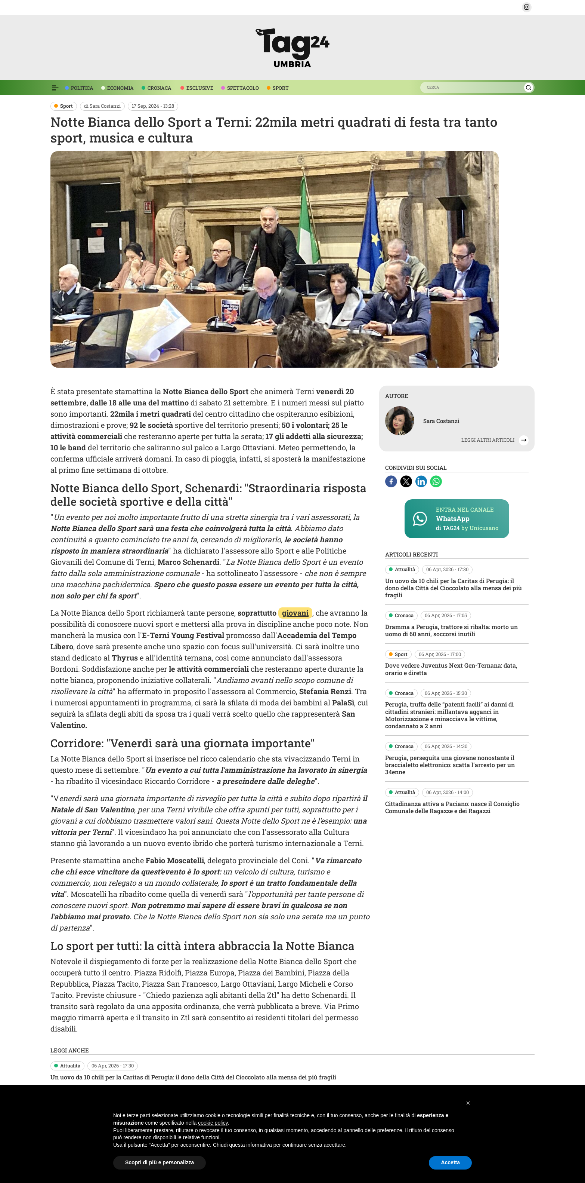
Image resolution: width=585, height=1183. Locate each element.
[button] (527, 7)
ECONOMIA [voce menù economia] (120, 88)
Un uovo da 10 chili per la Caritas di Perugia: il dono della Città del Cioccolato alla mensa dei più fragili (453, 588)
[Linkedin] (421, 480)
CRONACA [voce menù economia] (159, 88)
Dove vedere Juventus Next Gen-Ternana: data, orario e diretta (451, 668)
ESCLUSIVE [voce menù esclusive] (199, 88)
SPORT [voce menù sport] (281, 88)
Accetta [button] (450, 1162)
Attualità (405, 569)
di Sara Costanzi (102, 105)
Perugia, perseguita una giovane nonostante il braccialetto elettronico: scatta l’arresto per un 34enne (450, 765)
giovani (295, 612)
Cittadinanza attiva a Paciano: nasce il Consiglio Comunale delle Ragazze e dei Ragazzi (452, 807)
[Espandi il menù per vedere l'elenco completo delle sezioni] (55, 88)
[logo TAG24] (292, 46)
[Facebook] (392, 480)
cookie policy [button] (213, 1123)
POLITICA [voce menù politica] (82, 88)
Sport (66, 105)
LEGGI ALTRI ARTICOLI (487, 439)
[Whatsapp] (436, 480)
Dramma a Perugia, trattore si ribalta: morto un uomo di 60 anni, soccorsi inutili (451, 630)
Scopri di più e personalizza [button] (159, 1162)
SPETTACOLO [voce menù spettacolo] (243, 88)
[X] (407, 480)
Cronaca (404, 615)
